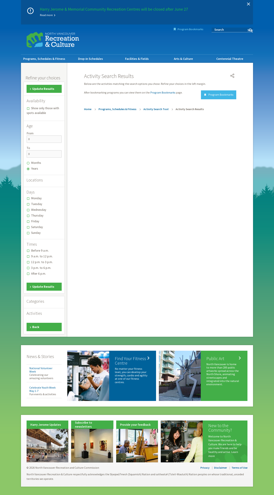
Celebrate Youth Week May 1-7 (42, 389)
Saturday (37, 227)
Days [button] (31, 192)
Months (36, 163)
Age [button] (30, 126)
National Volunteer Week (40, 369)
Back (35, 327)
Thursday (37, 215)
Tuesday (36, 204)
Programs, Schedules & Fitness (44, 59)
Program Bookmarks (190, 29)
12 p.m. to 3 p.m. (42, 262)
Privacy (205, 467)
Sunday (36, 233)
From (30, 133)
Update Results (43, 89)
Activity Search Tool (155, 109)
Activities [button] (34, 313)
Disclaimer (220, 467)
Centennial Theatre (229, 59)
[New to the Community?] (204, 441)
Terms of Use (239, 467)
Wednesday (38, 210)
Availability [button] (36, 101)
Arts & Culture (183, 59)
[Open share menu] (232, 76)
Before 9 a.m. (40, 250)
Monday (36, 198)
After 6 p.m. (38, 273)
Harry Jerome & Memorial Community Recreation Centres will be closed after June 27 (114, 9)
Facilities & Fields (137, 59)
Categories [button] (35, 301)
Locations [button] (35, 180)
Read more (46, 15)
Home (87, 109)
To (28, 148)
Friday (35, 221)
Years (34, 168)
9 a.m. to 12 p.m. (42, 256)
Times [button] (32, 244)
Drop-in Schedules (90, 59)
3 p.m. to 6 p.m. (41, 268)
